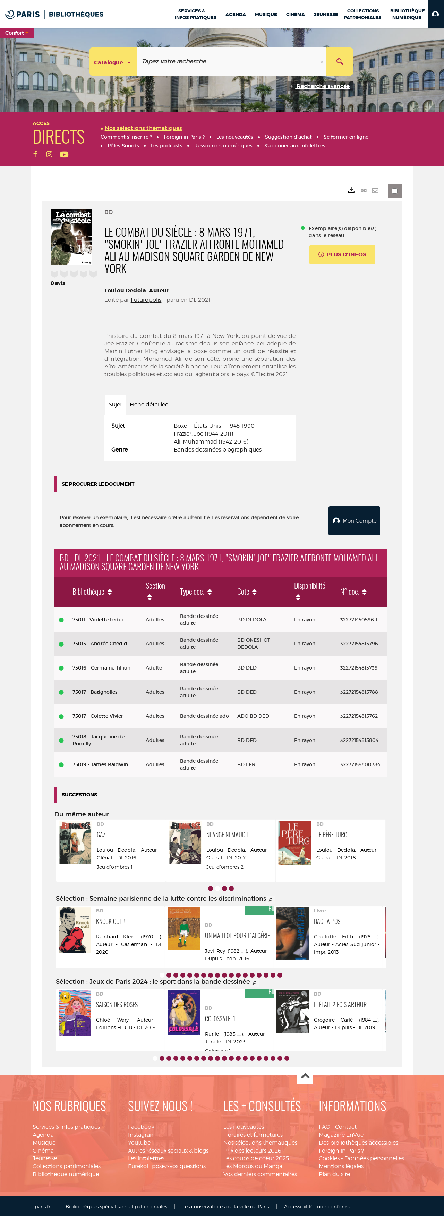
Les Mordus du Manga (252, 1164)
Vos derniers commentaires (260, 1172)
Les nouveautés (243, 1125)
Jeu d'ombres (222, 865)
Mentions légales (341, 1164)
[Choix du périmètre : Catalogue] (113, 61)
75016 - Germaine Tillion (101, 666)
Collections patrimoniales (67, 1164)
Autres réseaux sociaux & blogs (168, 1149)
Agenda (43, 1133)
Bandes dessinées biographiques (218, 449)
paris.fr (42, 1205)
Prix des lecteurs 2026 (252, 1149)
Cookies (329, 1156)
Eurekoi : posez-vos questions (167, 1164)
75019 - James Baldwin (100, 763)
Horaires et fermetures (253, 1133)
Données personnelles (374, 1156)
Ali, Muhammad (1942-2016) (211, 441)
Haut (305, 1074)
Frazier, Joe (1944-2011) (203, 433)
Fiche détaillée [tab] (149, 404)
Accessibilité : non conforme (317, 1205)
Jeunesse (45, 1156)
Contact (346, 1125)
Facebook (141, 1125)
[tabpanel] (200, 438)
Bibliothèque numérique (66, 1172)
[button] (436, 14)
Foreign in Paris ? (341, 1149)
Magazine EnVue (341, 1133)
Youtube (139, 1141)
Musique (44, 1141)
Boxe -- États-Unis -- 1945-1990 (214, 425)
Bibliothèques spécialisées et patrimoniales (116, 1205)
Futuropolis (146, 300)
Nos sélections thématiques (260, 1141)
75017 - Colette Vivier (97, 714)
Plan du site (334, 1172)
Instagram (142, 1133)
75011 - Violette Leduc (98, 618)
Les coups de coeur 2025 (256, 1156)
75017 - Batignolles (95, 690)
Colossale (216, 1049)
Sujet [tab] (115, 404)
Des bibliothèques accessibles (358, 1141)
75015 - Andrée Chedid (99, 642)
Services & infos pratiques (66, 1125)
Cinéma (43, 1149)
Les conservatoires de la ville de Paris (225, 1205)
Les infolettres (146, 1156)
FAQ (324, 1125)
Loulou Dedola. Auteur (136, 290)
